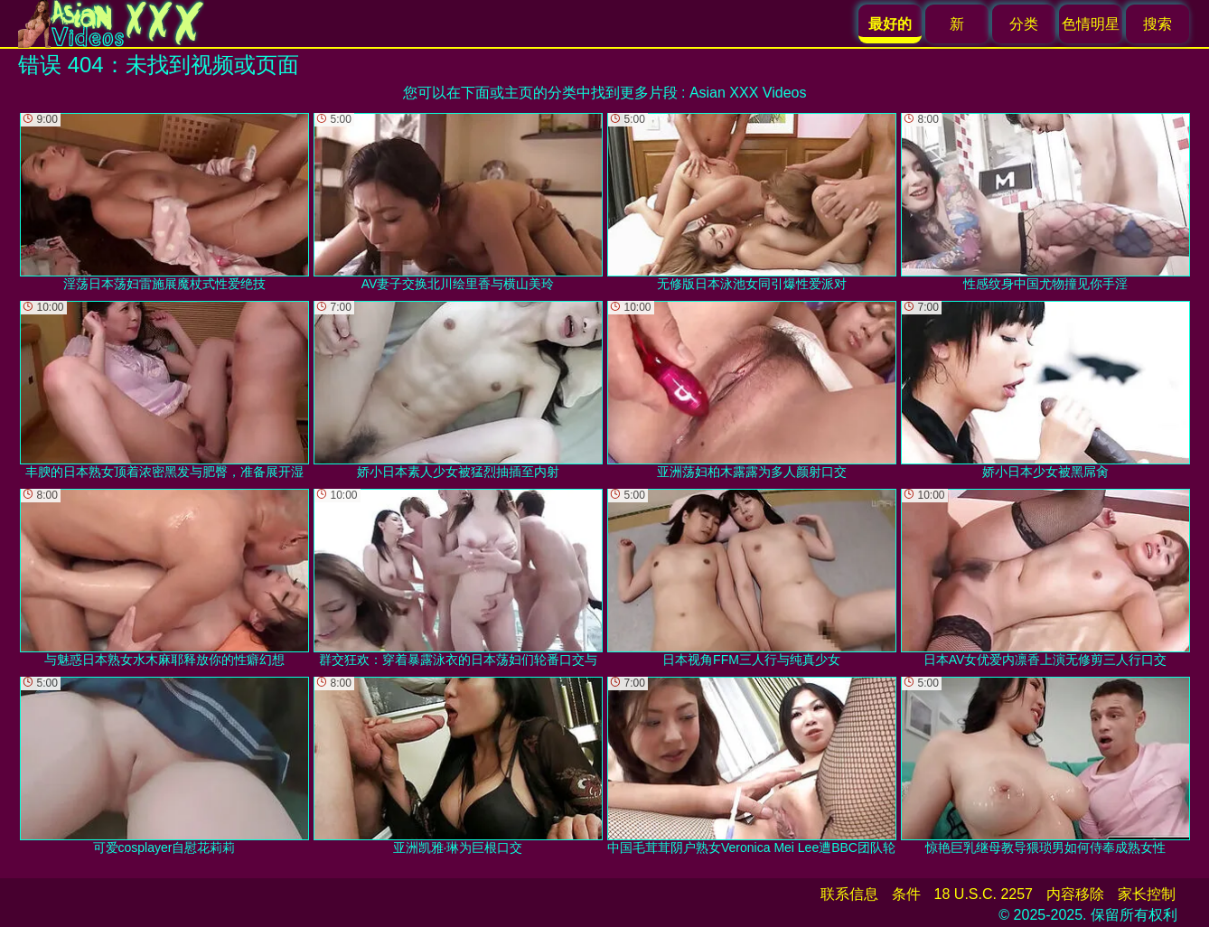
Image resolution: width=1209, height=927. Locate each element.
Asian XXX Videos (748, 92)
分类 (1023, 24)
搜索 (1157, 24)
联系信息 (849, 894)
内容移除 (1075, 894)
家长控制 (1147, 894)
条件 (906, 894)
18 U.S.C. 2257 (983, 894)
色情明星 (1091, 24)
